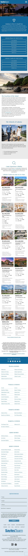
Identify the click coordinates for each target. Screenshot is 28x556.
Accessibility (17, 549)
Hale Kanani (16, 479)
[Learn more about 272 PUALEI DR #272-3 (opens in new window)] (7, 189)
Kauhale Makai (4, 472)
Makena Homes (14, 409)
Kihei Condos (14, 446)
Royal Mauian (17, 485)
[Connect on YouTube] (17, 361)
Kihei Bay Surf (4, 454)
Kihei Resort (16, 474)
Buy (9, 527)
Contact (23, 527)
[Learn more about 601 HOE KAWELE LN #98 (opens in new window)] (7, 216)
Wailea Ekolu (17, 401)
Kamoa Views (17, 449)
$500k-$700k (14, 43)
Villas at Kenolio (4, 485)
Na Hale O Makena (5, 426)
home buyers (8, 112)
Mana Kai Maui (4, 463)
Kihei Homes (14, 432)
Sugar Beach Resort (18, 476)
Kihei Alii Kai (16, 451)
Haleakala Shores (4, 461)
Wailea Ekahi (17, 394)
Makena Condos (14, 421)
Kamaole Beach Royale (6, 449)
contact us (14, 169)
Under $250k (14, 60)
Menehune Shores (18, 472)
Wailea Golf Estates (18, 369)
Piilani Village (17, 438)
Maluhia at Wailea (5, 374)
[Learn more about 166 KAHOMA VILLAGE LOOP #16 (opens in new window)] (20, 243)
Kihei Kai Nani (4, 479)
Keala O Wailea (17, 390)
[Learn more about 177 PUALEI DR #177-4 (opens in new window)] (20, 216)
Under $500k (14, 40)
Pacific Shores (4, 470)
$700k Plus (14, 68)
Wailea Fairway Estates (19, 374)
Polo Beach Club (4, 424)
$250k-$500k (14, 63)
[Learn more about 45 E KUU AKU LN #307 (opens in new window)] (7, 323)
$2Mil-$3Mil (14, 50)
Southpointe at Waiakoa (6, 483)
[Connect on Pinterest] (19, 361)
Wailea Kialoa (4, 376)
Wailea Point (17, 392)
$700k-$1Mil (14, 45)
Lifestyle (17, 527)
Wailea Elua (3, 394)
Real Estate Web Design (9, 551)
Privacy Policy (14, 517)
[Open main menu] (26, 2)
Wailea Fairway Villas (5, 403)
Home (5, 524)
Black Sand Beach (18, 412)
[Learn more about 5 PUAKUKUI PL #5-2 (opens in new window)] (20, 270)
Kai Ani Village (4, 476)
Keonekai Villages (5, 451)
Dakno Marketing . (19, 551)
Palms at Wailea (17, 399)
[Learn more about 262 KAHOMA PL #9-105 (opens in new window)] (20, 323)
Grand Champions (5, 396)
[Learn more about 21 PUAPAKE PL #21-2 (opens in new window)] (7, 297)
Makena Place (4, 412)
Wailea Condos (14, 384)
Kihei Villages (17, 481)
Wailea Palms (17, 403)
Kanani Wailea (4, 399)
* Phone (3, 504)
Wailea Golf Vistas (5, 371)
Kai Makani (3, 481)
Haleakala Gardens (18, 456)
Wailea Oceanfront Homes (6, 378)
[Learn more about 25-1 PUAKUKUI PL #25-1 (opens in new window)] (20, 297)
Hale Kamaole (17, 467)
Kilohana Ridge (17, 435)
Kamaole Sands (17, 461)
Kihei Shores (3, 458)
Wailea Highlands (18, 371)
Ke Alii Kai (3, 438)
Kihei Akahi (3, 465)
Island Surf (3, 456)
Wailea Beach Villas (5, 392)
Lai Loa (15, 387)
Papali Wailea (4, 401)
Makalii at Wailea (4, 390)
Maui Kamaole (17, 465)
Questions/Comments (6, 508)
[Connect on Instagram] (8, 361)
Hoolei (2, 387)
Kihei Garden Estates (18, 454)
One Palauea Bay (18, 415)
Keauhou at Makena (5, 415)
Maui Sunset (3, 474)
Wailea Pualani (17, 376)
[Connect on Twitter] (10, 361)
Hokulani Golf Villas (18, 458)
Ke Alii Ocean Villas (18, 463)
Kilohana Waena (4, 435)
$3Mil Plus (14, 52)
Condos (5, 527)
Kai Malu (16, 396)
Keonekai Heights (5, 440)
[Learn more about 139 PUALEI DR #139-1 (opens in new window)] (7, 243)
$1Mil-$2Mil (14, 47)
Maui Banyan (4, 467)
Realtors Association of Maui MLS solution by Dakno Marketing (14, 354)
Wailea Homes (14, 366)
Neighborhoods (20, 524)
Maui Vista (16, 470)
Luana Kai (16, 483)
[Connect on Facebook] (15, 361)
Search (13, 524)
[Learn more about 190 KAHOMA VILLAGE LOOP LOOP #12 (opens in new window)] (7, 270)
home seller (18, 168)
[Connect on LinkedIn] (13, 361)
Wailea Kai (3, 369)
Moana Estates (17, 440)
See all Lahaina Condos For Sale (14, 337)
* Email (2, 500)
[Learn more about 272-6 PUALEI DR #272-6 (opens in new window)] (20, 189)
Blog (9, 524)
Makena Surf (17, 424)
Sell (13, 527)
